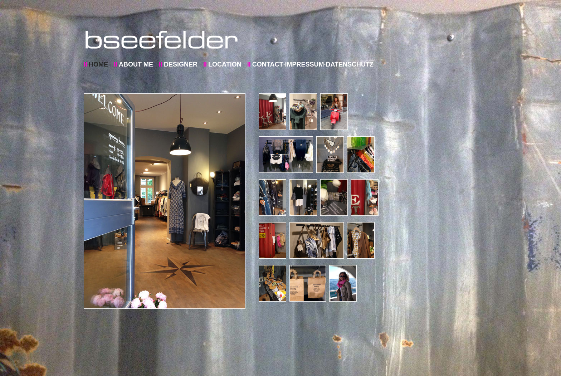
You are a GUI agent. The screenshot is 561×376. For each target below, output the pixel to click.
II (85, 64)
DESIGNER (180, 64)
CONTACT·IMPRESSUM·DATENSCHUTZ (313, 64)
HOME (98, 64)
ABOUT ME (136, 64)
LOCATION (225, 64)
